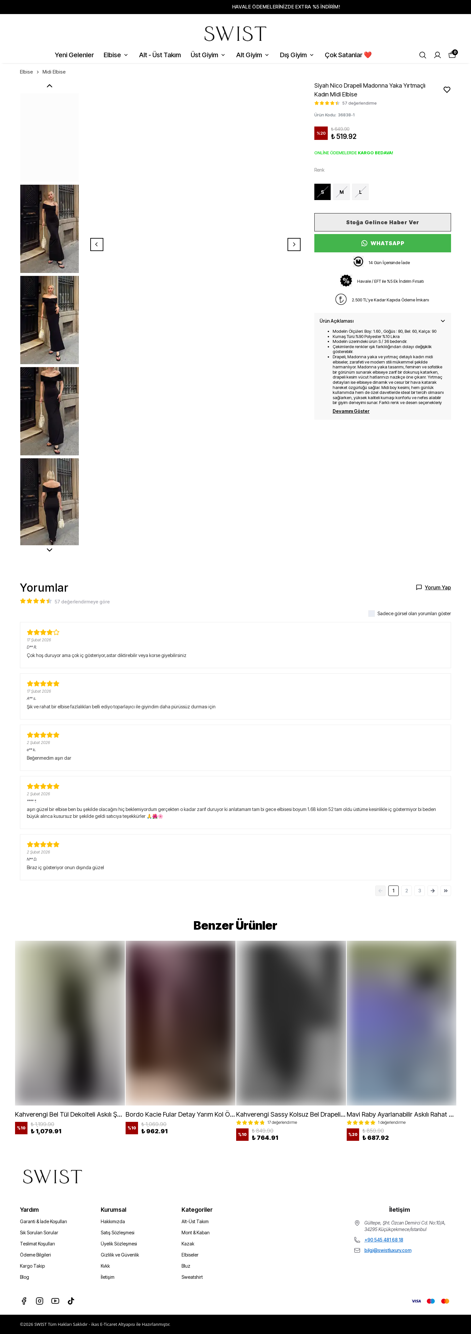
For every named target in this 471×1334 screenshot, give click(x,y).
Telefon (250, 694)
